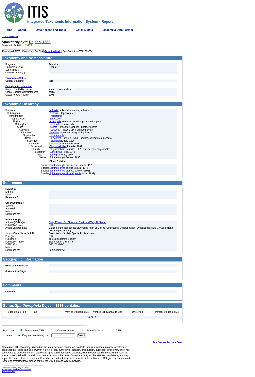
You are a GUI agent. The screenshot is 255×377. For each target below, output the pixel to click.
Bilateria (53, 113)
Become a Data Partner (118, 29)
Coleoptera (55, 138)
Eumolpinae (55, 152)
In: (3, 335)
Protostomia (55, 116)
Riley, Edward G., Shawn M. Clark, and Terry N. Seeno (77, 222)
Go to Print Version (10, 37)
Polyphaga (55, 140)
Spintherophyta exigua (61, 168)
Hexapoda (54, 124)
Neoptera (54, 132)
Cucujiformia (56, 143)
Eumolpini (54, 154)
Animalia (54, 110)
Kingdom (26, 335)
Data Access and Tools (51, 29)
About (22, 29)
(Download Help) (53, 51)
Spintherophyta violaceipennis (65, 173)
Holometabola (56, 135)
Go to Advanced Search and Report (167, 342)
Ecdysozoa (55, 118)
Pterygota (54, 129)
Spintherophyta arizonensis (63, 165)
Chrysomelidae (57, 149)
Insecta (53, 127)
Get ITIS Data (84, 29)
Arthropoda (55, 121)
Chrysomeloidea (58, 146)
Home (8, 29)
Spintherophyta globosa (61, 170)
